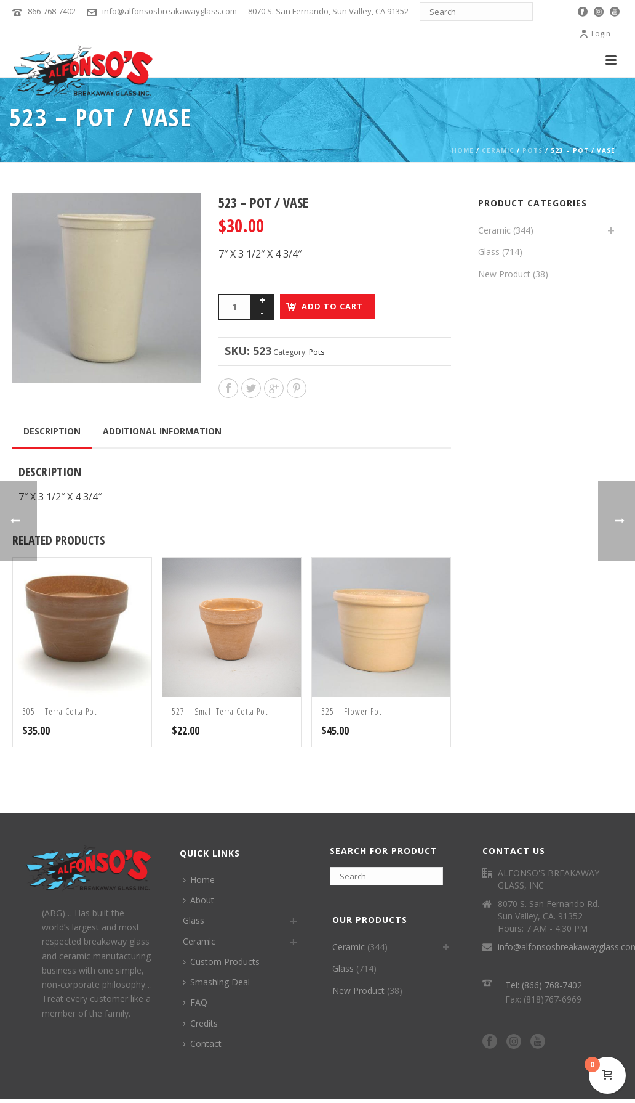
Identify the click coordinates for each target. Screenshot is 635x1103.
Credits (200, 1023)
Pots (532, 150)
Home (463, 150)
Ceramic (498, 150)
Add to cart (332, 306)
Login (594, 33)
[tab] (52, 431)
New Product (504, 274)
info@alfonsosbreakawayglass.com (169, 11)
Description (52, 431)
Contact (202, 1043)
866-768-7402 (52, 11)
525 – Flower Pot (351, 711)
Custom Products (221, 961)
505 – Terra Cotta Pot (59, 711)
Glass (489, 252)
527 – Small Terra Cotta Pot (220, 711)
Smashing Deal (216, 982)
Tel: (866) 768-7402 (543, 985)
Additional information (162, 431)
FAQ (195, 1002)
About (198, 900)
